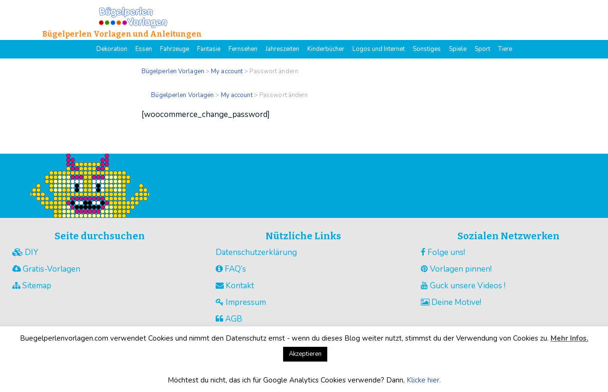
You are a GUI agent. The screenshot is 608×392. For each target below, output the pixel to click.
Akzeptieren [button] (305, 354)
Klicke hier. (424, 380)
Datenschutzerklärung (256, 252)
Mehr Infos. (570, 338)
